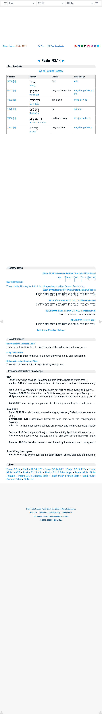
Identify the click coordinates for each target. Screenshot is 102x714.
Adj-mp (77, 109)
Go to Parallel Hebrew (51, 71)
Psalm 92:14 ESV (76, 469)
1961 (9, 127)
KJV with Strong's (14, 282)
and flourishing (76, 286)
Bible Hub (29, 479)
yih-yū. (33, 131)
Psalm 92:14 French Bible (65, 476)
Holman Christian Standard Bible (22, 361)
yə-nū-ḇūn (34, 94)
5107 (9, 90)
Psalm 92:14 (13, 469)
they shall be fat (58, 286)
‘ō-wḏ (32, 85)
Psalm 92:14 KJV (32, 472)
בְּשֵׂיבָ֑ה (83, 277)
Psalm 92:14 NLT (54, 469)
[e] (14, 81)
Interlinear (90, 273)
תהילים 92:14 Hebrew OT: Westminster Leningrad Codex (69, 290)
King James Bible (14, 352)
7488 (9, 118)
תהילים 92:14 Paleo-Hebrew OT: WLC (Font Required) (71, 311)
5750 (9, 81)
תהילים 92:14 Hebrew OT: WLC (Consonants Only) (72, 300)
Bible (5, 46)
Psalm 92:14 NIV (32, 469)
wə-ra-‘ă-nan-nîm (38, 122)
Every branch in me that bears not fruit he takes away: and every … (52, 390)
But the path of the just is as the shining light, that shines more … (51, 432)
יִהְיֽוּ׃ (59, 277)
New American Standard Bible (20, 344)
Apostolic (79, 273)
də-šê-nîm (34, 113)
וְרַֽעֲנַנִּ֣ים (67, 277)
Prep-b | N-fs (80, 99)
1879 (9, 109)
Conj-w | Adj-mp (82, 118)
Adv (76, 81)
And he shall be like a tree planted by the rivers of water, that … (48, 380)
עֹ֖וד (94, 277)
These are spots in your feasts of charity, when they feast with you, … (52, 403)
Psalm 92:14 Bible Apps (58, 472)
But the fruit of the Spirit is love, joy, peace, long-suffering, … (51, 393)
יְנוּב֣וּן (89, 277)
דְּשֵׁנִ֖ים (75, 277)
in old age (44, 286)
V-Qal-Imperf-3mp (83, 127)
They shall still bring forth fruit (22, 286)
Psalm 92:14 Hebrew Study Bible (57, 273)
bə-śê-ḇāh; (34, 104)
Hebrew (12, 46)
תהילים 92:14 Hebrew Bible (83, 320)
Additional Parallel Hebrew (51, 330)
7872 (9, 99)
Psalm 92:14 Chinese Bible (33, 476)
